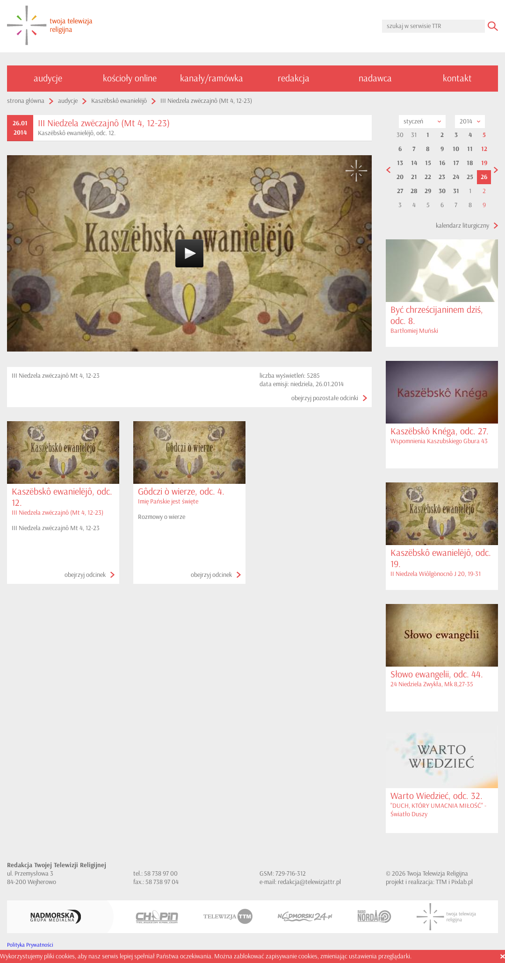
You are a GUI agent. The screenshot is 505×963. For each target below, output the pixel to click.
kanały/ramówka (211, 78)
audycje (48, 78)
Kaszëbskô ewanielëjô (119, 101)
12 (484, 149)
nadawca (375, 78)
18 (470, 163)
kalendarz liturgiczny (462, 226)
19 (484, 163)
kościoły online (130, 78)
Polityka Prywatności (30, 945)
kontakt (457, 78)
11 (470, 149)
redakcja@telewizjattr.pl (309, 882)
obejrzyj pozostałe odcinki (324, 398)
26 (484, 177)
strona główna (25, 101)
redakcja (294, 78)
